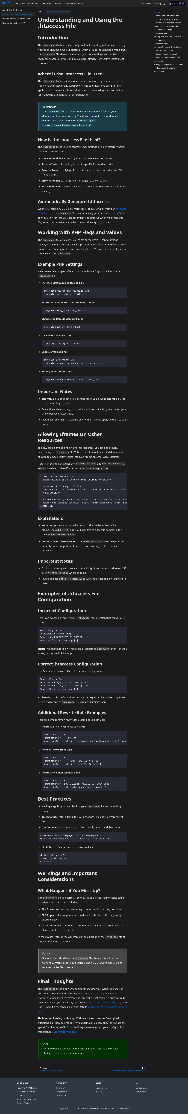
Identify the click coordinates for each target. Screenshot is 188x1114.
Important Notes (162, 33)
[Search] (176, 3)
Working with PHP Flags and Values (166, 26)
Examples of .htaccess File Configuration (168, 47)
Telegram (61, 1091)
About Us (140, 1091)
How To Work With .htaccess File (17, 14)
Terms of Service (24, 1103)
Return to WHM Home (27, 1088)
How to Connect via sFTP (13, 23)
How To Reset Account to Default (17, 18)
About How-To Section (12, 10)
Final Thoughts (159, 71)
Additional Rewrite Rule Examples (168, 57)
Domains (58, 3)
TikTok (100, 1091)
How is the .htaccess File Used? (167, 19)
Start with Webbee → (66, 1031)
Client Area (46, 3)
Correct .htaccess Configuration (167, 54)
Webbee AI (33, 3)
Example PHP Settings (164, 30)
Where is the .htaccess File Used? (167, 16)
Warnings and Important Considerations (168, 64)
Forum (60, 1088)
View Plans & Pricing (151, 3)
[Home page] (40, 12)
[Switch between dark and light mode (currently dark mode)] (164, 4)
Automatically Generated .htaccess (168, 23)
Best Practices (159, 61)
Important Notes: (162, 44)
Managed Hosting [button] (73, 3)
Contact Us (141, 1088)
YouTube (61, 1095)
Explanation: (160, 40)
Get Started (20, 3)
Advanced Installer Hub (103, 1002)
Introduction (158, 12)
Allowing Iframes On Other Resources (167, 37)
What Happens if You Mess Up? (167, 68)
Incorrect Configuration (164, 50)
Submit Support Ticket (27, 1099)
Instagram (101, 1088)
